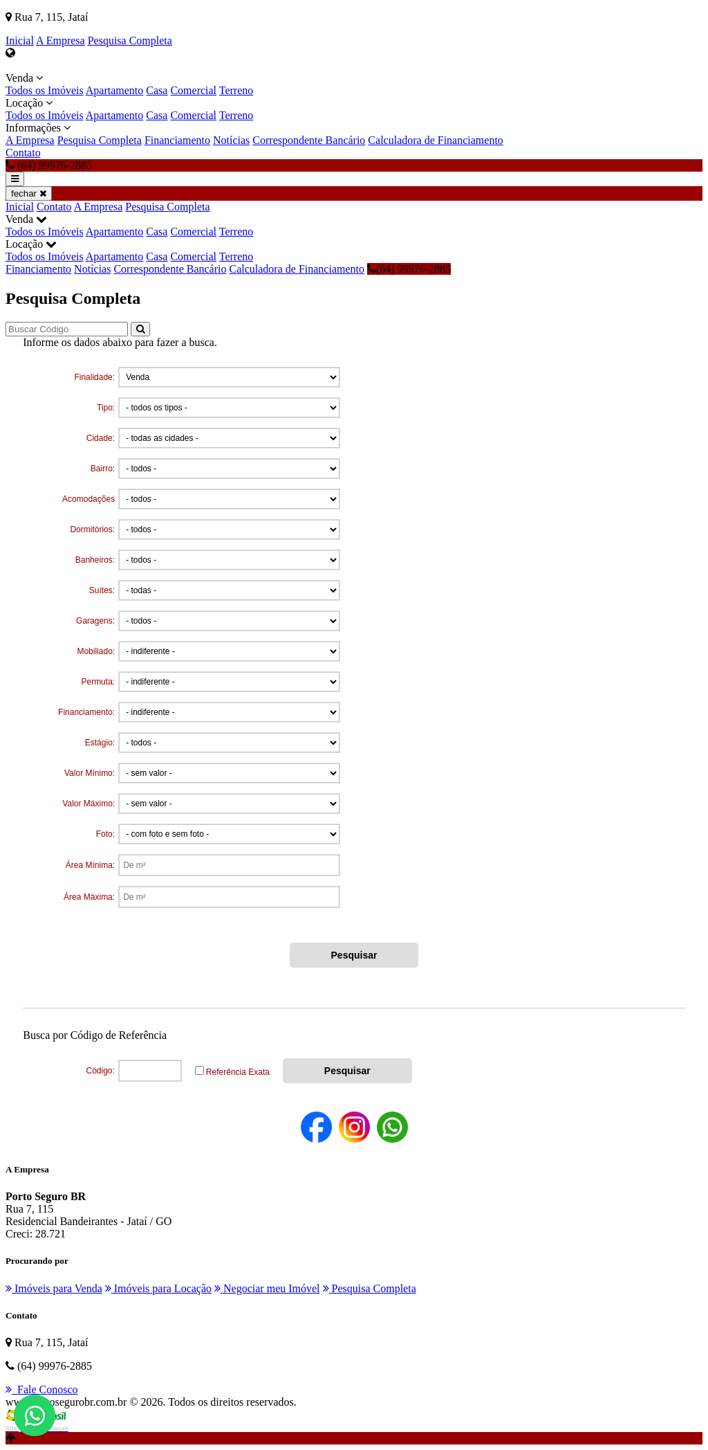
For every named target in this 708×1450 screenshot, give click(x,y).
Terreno (236, 90)
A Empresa (60, 40)
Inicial (20, 40)
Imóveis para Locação (158, 1288)
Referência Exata (238, 1072)
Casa (156, 90)
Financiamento (177, 140)
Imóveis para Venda (54, 1288)
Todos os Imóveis (45, 90)
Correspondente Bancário (308, 140)
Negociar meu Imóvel (267, 1288)
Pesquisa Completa (130, 40)
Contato (23, 152)
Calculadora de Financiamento (435, 140)
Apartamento (115, 90)
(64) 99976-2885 (409, 269)
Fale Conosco (42, 1389)
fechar (28, 193)
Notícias (231, 140)
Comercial (193, 90)
